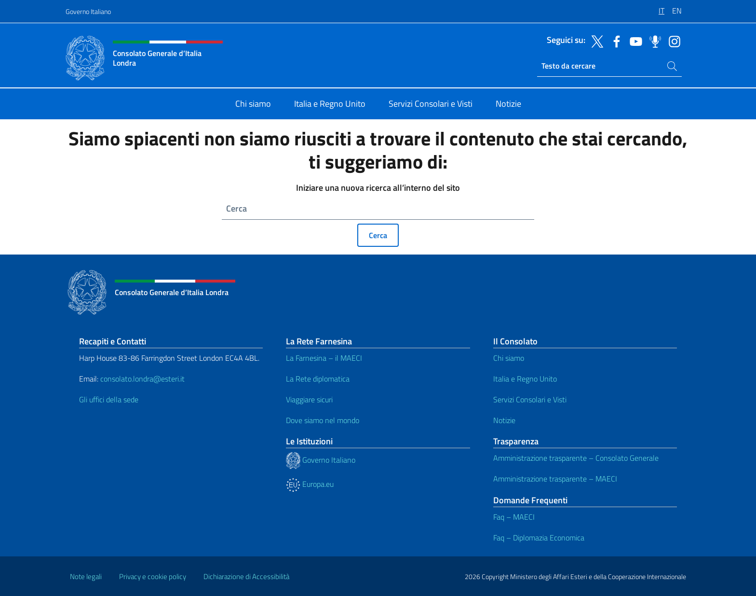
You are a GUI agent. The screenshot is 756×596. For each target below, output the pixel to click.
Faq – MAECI (514, 517)
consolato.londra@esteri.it (142, 378)
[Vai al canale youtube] (633, 40)
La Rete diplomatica (318, 378)
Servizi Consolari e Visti (530, 399)
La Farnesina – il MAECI (324, 358)
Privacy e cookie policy (152, 576)
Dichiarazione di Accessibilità (246, 576)
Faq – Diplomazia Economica (538, 537)
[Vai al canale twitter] (595, 40)
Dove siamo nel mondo (322, 420)
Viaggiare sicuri (309, 399)
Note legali (86, 576)
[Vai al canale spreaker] (652, 40)
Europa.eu (310, 484)
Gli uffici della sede (108, 399)
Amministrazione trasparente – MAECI (555, 478)
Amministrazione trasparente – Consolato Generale (576, 458)
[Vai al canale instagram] (672, 40)
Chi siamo (508, 358)
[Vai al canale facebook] (614, 40)
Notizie (504, 420)
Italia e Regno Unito (525, 378)
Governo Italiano (88, 11)
